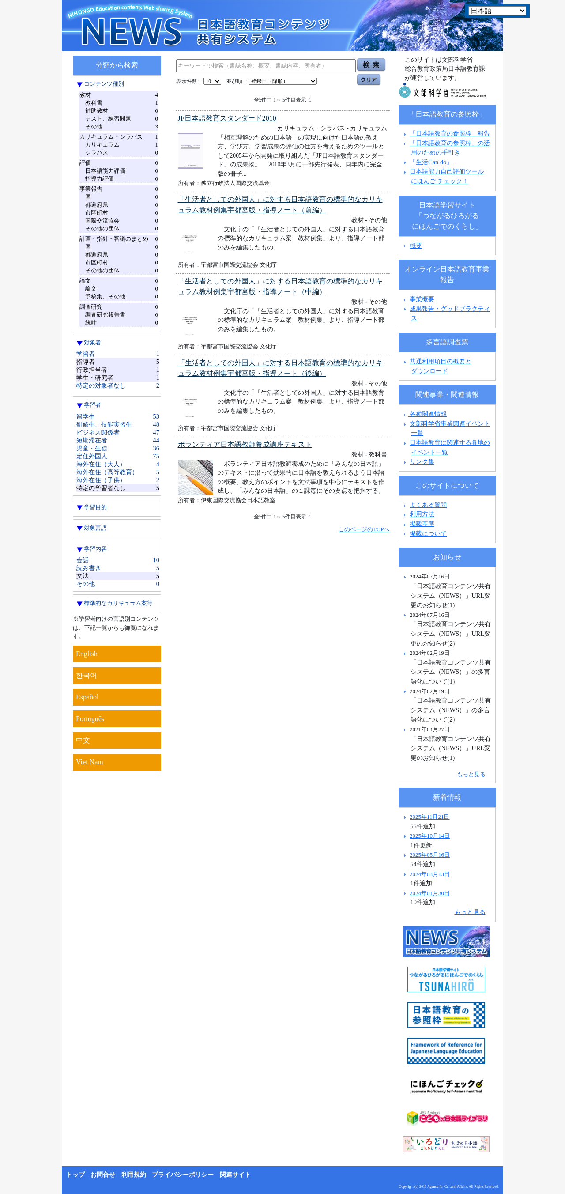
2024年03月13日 (430, 874)
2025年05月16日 (430, 854)
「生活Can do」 (431, 162)
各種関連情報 (424, 413)
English (87, 653)
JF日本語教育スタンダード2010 (227, 118)
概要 (416, 245)
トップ (75, 1174)
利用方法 (422, 514)
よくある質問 (428, 504)
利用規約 (133, 1174)
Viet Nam (89, 762)
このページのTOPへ (364, 529)
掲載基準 (422, 523)
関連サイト (235, 1174)
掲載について (428, 533)
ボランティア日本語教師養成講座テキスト (245, 444)
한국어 (86, 675)
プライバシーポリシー (183, 1174)
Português (90, 718)
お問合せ (102, 1174)
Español (87, 697)
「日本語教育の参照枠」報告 (450, 133)
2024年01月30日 (430, 893)
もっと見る (471, 774)
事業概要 (422, 298)
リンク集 (422, 461)
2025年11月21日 (429, 816)
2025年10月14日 (430, 835)
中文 (83, 740)
